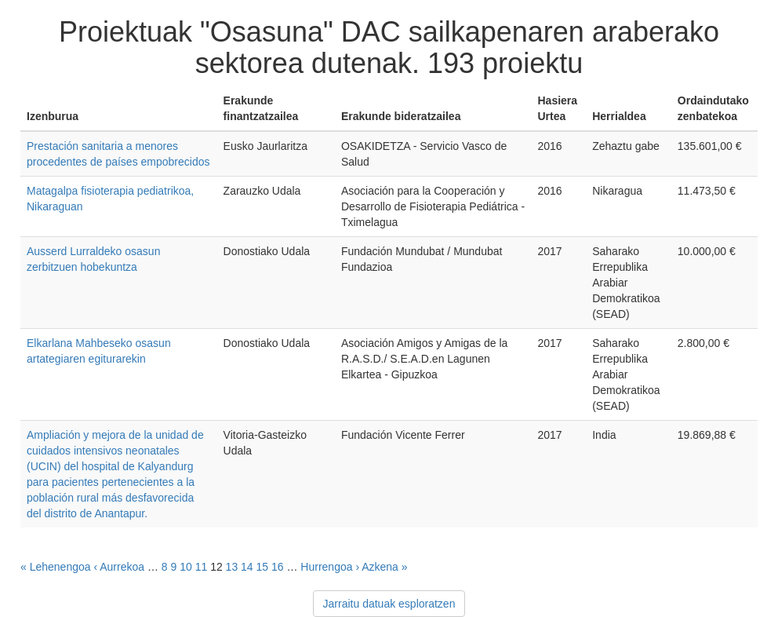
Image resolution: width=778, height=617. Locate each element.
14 (247, 566)
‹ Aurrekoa (118, 566)
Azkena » (384, 566)
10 (186, 566)
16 (277, 566)
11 (201, 566)
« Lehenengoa (55, 566)
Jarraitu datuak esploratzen (389, 603)
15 (262, 566)
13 (232, 566)
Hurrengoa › (329, 566)
